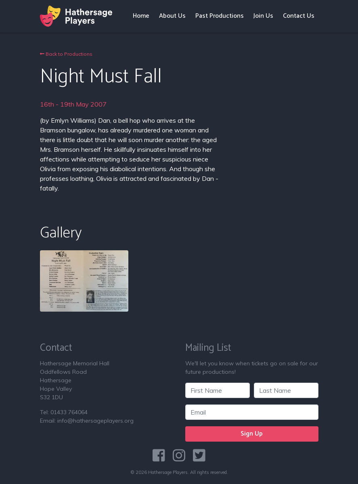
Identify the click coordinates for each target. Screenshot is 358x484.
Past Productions (219, 15)
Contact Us (298, 15)
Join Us (263, 15)
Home (141, 15)
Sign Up (252, 433)
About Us (172, 15)
